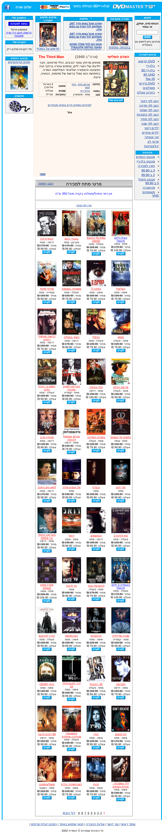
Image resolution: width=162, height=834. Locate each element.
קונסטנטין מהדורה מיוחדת (71, 735)
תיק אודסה (96, 387)
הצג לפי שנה (150, 123)
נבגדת (96, 487)
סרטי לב (153, 141)
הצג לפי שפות (149, 110)
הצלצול (120, 288)
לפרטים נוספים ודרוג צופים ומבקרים (69, 105)
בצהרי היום (71, 238)
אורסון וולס (84, 84)
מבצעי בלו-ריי (146, 161)
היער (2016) (46, 684)
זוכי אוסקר (151, 137)
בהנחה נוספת (119, 45)
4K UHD (149, 74)
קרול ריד (85, 90)
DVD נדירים (147, 83)
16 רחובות (96, 684)
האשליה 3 (120, 586)
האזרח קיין (47, 238)
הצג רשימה (45, 183)
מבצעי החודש (145, 157)
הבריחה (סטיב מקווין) (71, 388)
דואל (71, 535)
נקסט (121, 337)
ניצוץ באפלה (71, 337)
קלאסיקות (151, 146)
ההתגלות (96, 635)
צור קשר (113, 824)
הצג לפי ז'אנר (149, 101)
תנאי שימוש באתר (71, 824)
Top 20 (150, 79)
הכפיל (96, 337)
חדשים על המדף (48, 36)
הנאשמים (96, 535)
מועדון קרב (47, 437)
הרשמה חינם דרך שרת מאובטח (19, 34)
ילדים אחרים (150, 132)
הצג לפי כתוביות (148, 114)
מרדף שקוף (47, 288)
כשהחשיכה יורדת (71, 784)
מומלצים (149, 88)
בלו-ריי (150, 65)
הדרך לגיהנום (47, 635)
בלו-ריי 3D (148, 70)
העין (96, 734)
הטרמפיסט (71, 635)
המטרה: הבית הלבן (46, 388)
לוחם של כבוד (96, 585)
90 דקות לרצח (47, 734)
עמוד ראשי (128, 824)
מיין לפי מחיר (84, 205)
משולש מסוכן (47, 784)
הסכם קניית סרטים (19, 62)
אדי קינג (121, 487)
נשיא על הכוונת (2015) (96, 239)
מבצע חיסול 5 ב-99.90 (148, 181)
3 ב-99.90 (148, 170)
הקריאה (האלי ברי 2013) (47, 536)
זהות (96, 784)
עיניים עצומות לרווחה (71, 438)
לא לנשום (121, 734)
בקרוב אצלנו (146, 92)
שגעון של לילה (120, 635)
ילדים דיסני (151, 128)
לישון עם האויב (47, 487)
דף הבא (69, 813)
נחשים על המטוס (121, 437)
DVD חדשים (146, 61)
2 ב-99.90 (148, 175)
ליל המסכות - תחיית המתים (121, 785)
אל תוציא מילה (71, 487)
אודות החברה (95, 824)
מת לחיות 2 (121, 535)
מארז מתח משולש (46, 586)
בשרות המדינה (96, 437)
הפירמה (121, 684)
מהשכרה (149, 187)
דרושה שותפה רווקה (46, 338)
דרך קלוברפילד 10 (71, 685)
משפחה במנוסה (71, 288)
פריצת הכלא (120, 387)
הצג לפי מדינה (149, 105)
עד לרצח (71, 585)
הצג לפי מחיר (149, 119)
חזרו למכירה (146, 166)
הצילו (120, 239)
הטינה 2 (96, 288)
